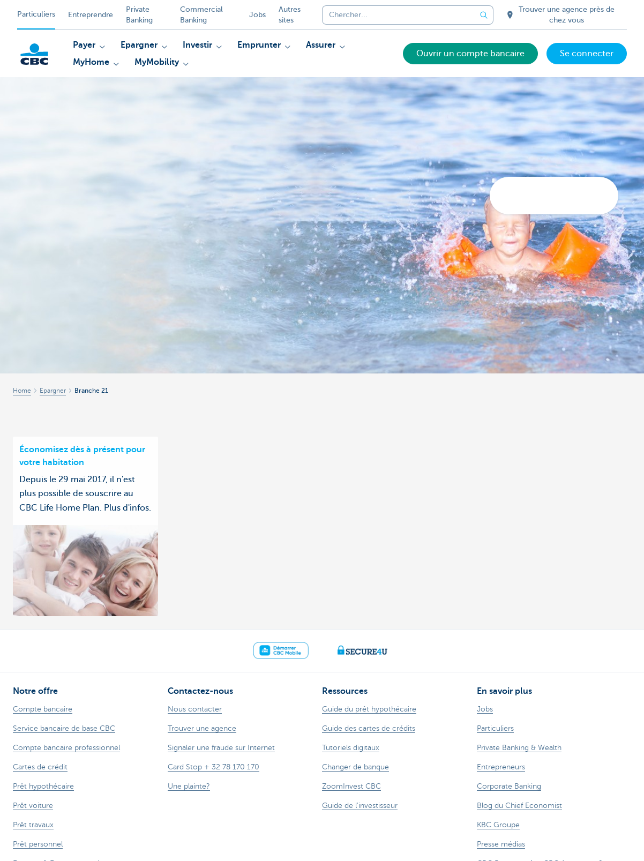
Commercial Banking (201, 14)
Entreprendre (90, 15)
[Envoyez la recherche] (483, 15)
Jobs (257, 15)
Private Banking (139, 14)
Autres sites (290, 14)
